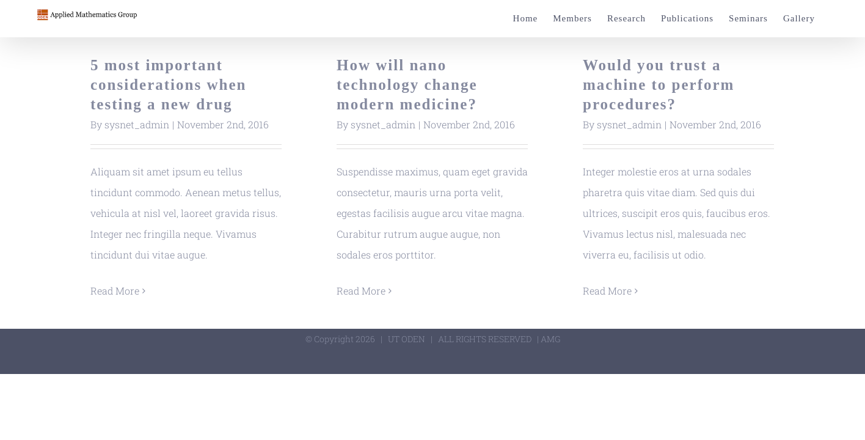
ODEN (413, 339)
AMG (550, 339)
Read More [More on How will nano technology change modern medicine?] (361, 290)
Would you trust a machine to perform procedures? (658, 84)
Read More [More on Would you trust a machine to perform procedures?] (607, 290)
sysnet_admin (136, 124)
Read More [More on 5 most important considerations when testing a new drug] (114, 290)
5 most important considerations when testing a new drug (168, 84)
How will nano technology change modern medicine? (407, 84)
